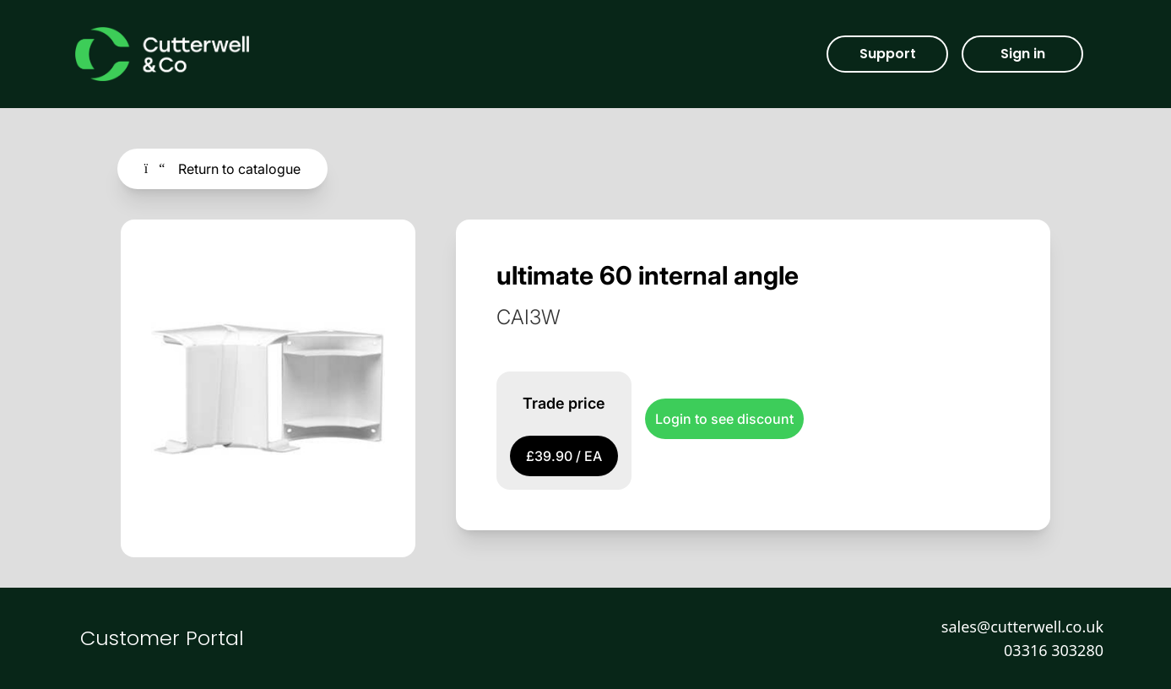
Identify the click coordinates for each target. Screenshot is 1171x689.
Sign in (1022, 53)
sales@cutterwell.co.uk (1022, 626)
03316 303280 (1053, 650)
